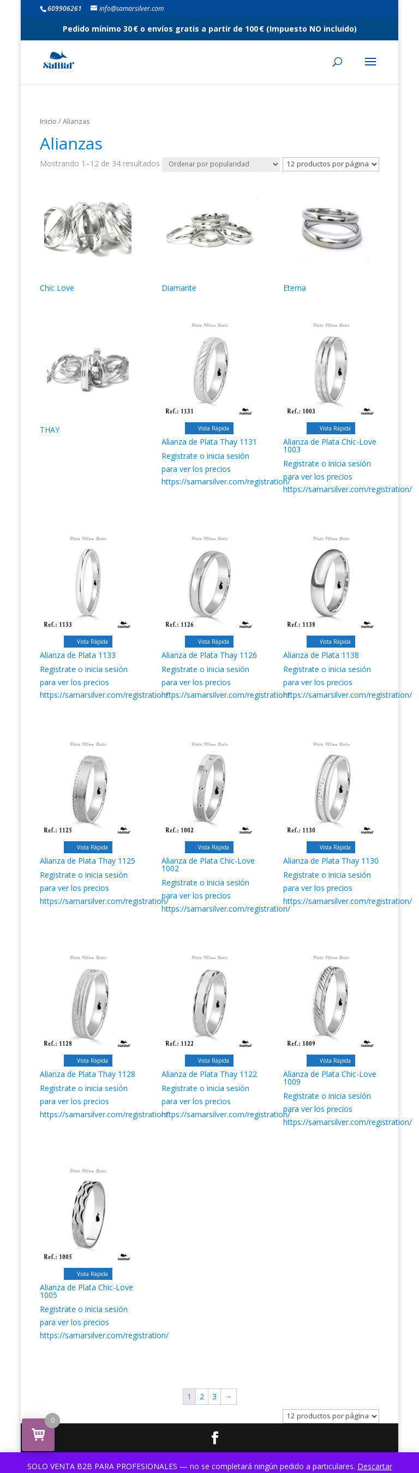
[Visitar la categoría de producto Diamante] (209, 237)
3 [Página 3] (214, 1396)
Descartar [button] (374, 1466)
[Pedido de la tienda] (221, 164)
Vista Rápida (209, 428)
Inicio (48, 121)
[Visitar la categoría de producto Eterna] (331, 237)
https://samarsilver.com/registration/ (225, 481)
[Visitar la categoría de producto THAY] (88, 379)
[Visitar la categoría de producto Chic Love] (88, 237)
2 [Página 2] (202, 1396)
